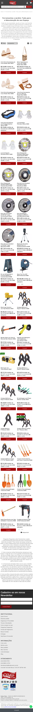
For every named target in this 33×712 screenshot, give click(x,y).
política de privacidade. (10, 707)
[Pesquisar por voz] (24, 7)
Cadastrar (6, 606)
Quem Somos (4, 616)
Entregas (3, 634)
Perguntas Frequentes (6, 627)
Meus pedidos (4, 647)
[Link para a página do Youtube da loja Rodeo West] (8, 682)
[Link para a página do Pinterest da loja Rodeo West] (16, 682)
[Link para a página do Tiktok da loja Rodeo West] (10, 682)
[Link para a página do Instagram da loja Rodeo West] (2, 682)
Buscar (29, 7)
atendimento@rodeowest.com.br (9, 665)
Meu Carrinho (4, 649)
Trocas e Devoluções (6, 623)
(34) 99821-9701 (5, 663)
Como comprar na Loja (7, 625)
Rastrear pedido (5, 618)
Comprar (8, 72)
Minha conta (4, 645)
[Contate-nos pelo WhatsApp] (31, 706)
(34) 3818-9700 (5, 661)
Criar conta (4, 643)
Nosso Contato (5, 631)
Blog (2, 654)
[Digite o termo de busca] (11, 7)
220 (22, 284)
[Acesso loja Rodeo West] (27, 3)
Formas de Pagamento (7, 629)
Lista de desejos (5, 652)
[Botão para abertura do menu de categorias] (2, 3)
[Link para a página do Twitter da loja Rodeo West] (13, 682)
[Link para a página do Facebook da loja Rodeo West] (5, 682)
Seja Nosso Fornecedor (7, 636)
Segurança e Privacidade (7, 621)
